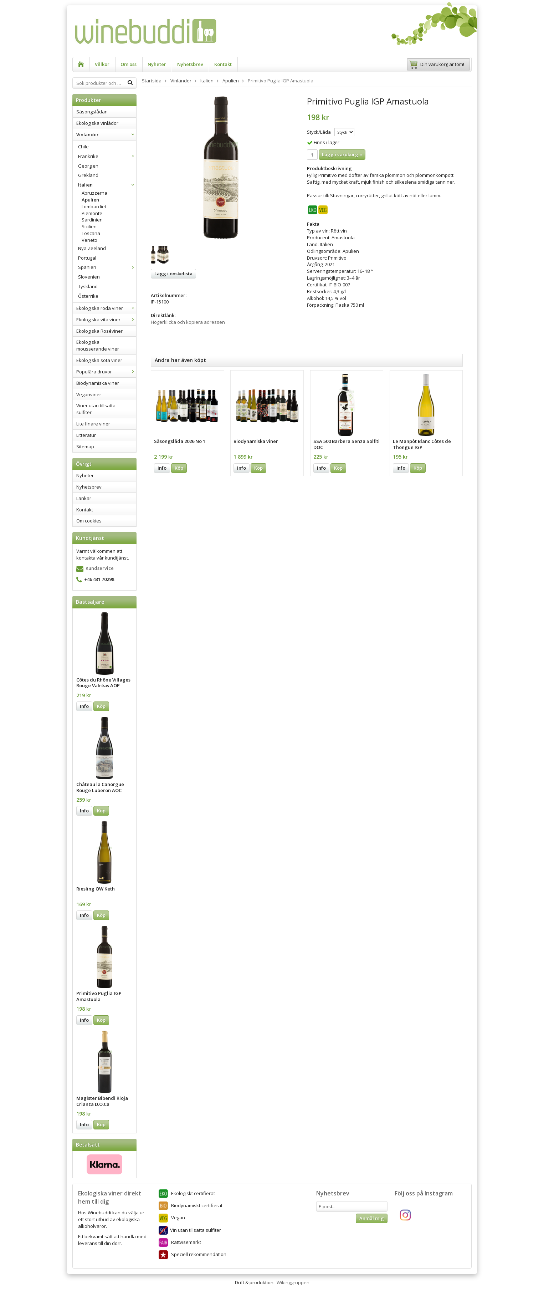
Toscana (91, 233)
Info (84, 706)
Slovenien (89, 277)
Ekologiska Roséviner (99, 331)
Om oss (128, 64)
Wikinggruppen (293, 1282)
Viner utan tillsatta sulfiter (96, 408)
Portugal (87, 258)
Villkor (102, 64)
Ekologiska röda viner (106, 308)
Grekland (88, 175)
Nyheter (157, 64)
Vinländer (106, 134)
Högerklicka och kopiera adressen (188, 322)
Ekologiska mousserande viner (97, 345)
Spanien (107, 267)
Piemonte (92, 213)
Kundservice (100, 568)
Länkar (83, 498)
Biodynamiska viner (97, 383)
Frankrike (107, 156)
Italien (107, 185)
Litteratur (86, 435)
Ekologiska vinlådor (97, 123)
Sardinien (92, 219)
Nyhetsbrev (190, 64)
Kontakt (223, 64)
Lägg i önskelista (173, 273)
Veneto (89, 240)
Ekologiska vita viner (106, 319)
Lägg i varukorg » (342, 154)
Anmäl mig (371, 1218)
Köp (101, 706)
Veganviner (88, 394)
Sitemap (85, 446)
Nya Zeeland (92, 248)
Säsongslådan (92, 111)
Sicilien (89, 226)
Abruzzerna (94, 193)
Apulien (90, 200)
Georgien (88, 166)
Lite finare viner (93, 423)
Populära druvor (106, 371)
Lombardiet (94, 206)
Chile (83, 146)
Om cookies (89, 520)
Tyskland (88, 286)
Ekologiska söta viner (99, 360)
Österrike (88, 296)
